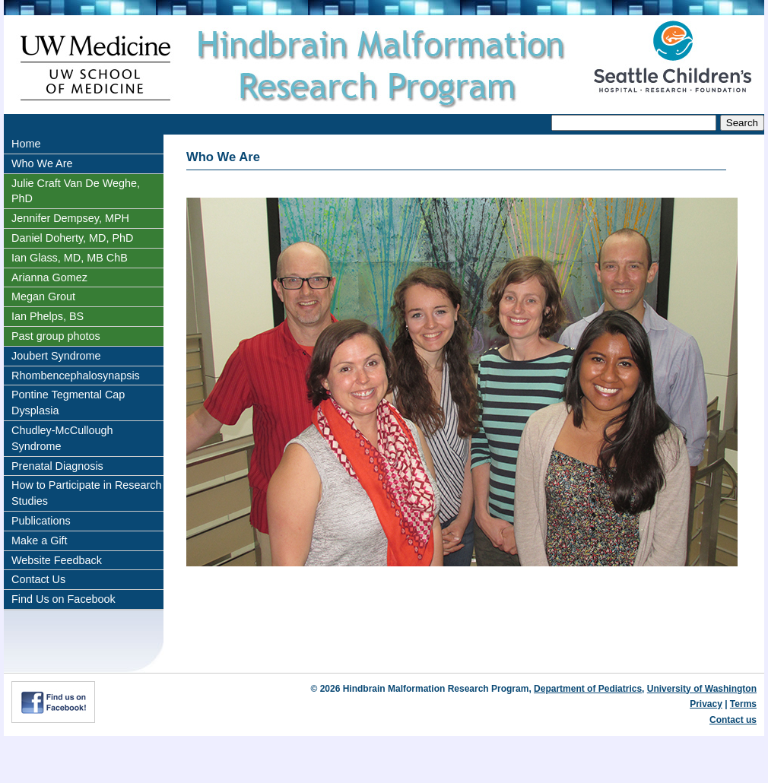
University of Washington (702, 688)
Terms (743, 704)
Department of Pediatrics (588, 688)
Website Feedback (56, 560)
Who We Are (42, 163)
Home (25, 144)
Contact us (733, 720)
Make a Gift (39, 540)
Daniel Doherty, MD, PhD (72, 238)
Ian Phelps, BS (47, 316)
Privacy (706, 704)
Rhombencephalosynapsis (75, 375)
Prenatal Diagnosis (57, 466)
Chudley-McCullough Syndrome (62, 438)
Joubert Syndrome (56, 356)
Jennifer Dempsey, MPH (70, 218)
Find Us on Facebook (63, 599)
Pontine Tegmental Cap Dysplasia (68, 402)
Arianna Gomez (49, 277)
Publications (41, 521)
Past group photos (55, 336)
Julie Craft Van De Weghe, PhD (75, 191)
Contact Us (38, 579)
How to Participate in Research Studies (86, 493)
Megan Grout (43, 296)
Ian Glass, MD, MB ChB (69, 258)
